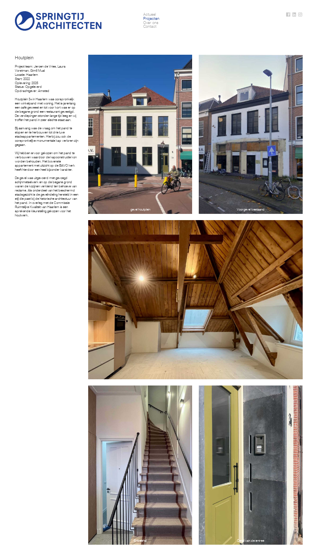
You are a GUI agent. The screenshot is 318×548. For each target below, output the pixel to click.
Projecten (151, 19)
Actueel (149, 14)
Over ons (150, 23)
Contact (150, 26)
